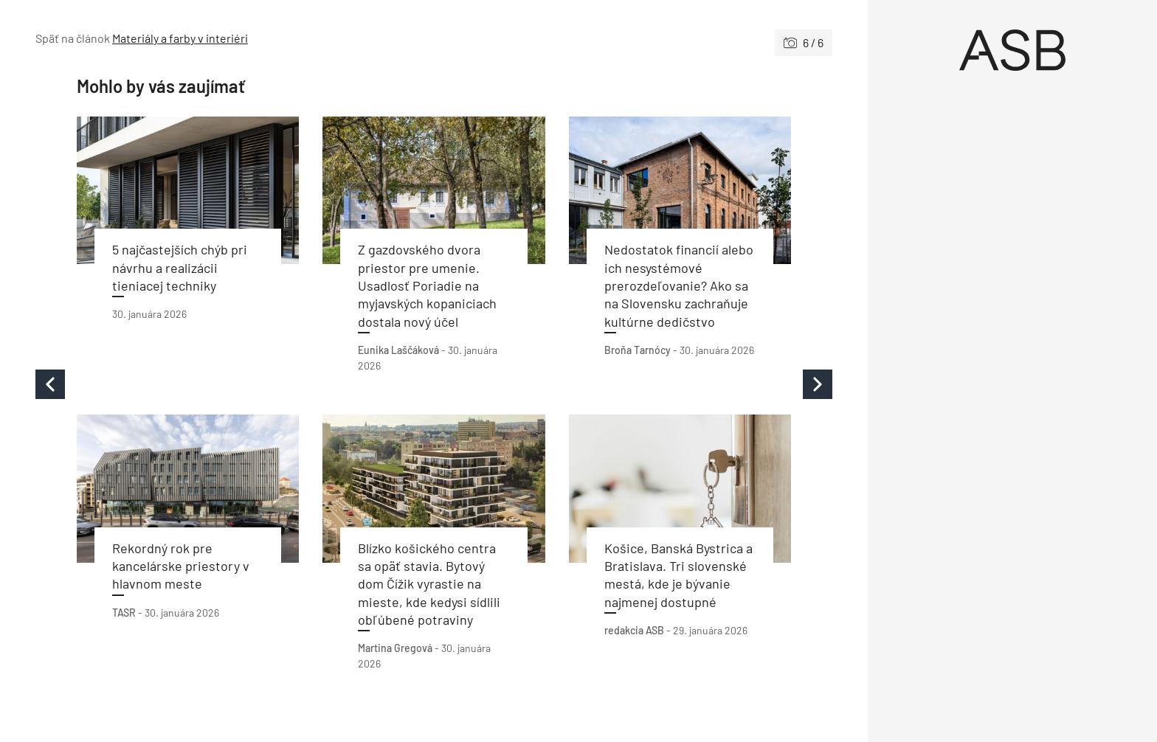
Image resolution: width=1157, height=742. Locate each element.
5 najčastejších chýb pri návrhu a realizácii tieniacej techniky (179, 267)
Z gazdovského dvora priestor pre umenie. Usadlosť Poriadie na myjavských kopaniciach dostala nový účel (427, 285)
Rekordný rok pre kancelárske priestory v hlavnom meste (180, 566)
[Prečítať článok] (188, 191)
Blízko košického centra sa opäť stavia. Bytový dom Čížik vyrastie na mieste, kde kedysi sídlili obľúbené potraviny (429, 584)
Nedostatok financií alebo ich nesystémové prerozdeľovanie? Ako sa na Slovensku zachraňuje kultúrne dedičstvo (678, 285)
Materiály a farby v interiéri (180, 38)
